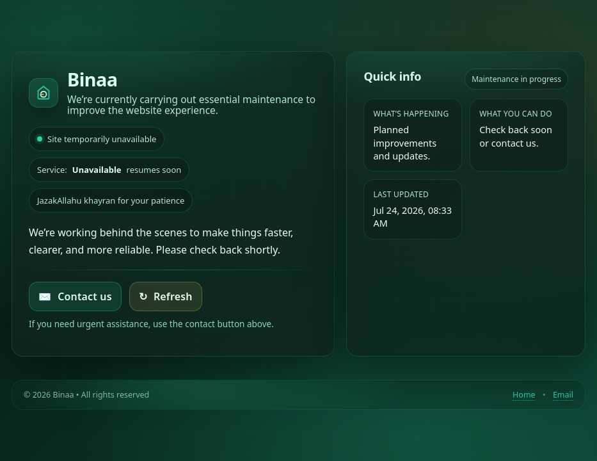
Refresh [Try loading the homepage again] (166, 296)
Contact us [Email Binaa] (75, 296)
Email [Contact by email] (563, 394)
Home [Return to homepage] (524, 394)
